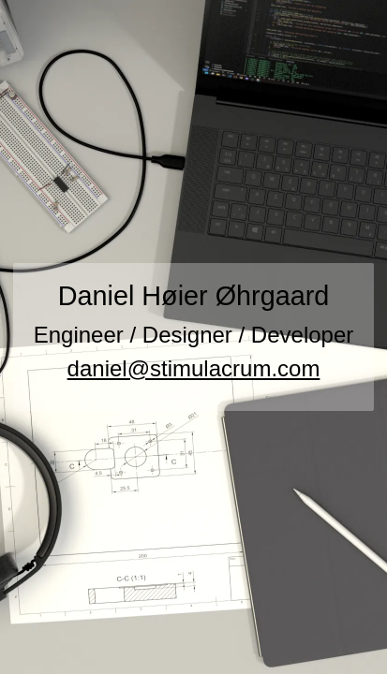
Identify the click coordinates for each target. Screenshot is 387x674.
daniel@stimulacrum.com (193, 368)
